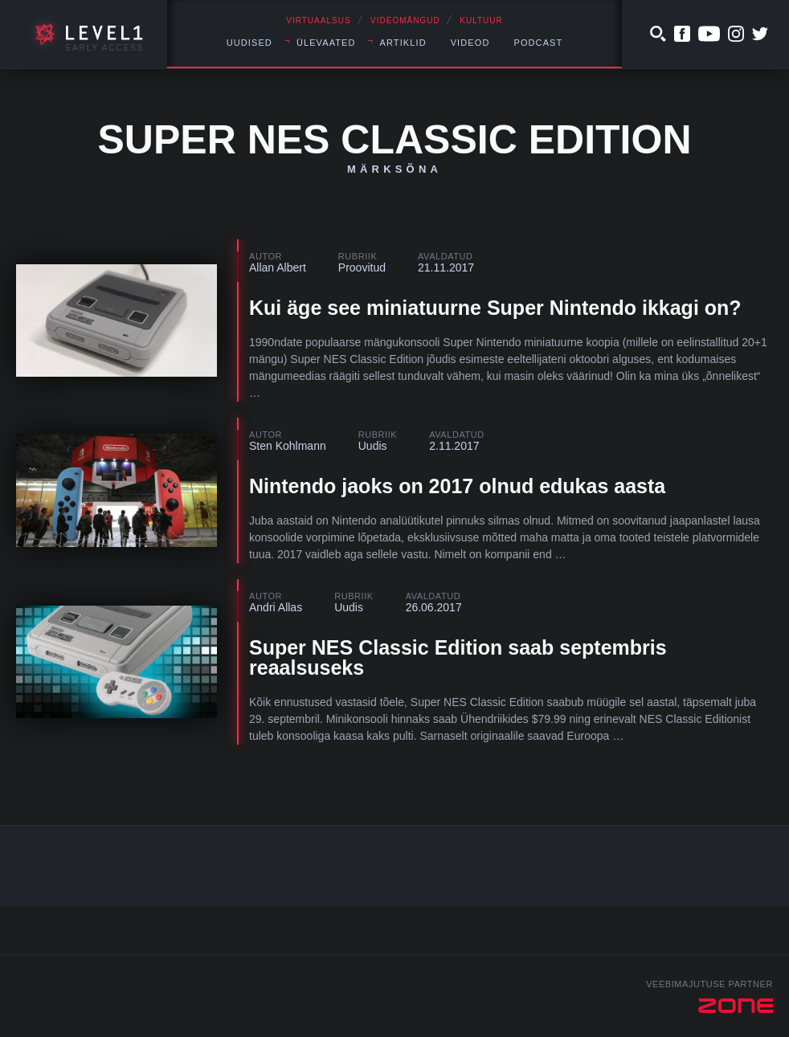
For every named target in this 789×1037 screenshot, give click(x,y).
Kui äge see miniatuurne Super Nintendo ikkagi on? (495, 307)
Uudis (372, 445)
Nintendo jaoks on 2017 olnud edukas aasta (457, 486)
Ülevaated (326, 42)
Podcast (537, 42)
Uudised (249, 42)
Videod (470, 42)
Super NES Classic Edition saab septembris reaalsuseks (458, 657)
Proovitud (362, 267)
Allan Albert (277, 267)
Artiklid (403, 42)
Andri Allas (275, 607)
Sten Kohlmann (287, 445)
